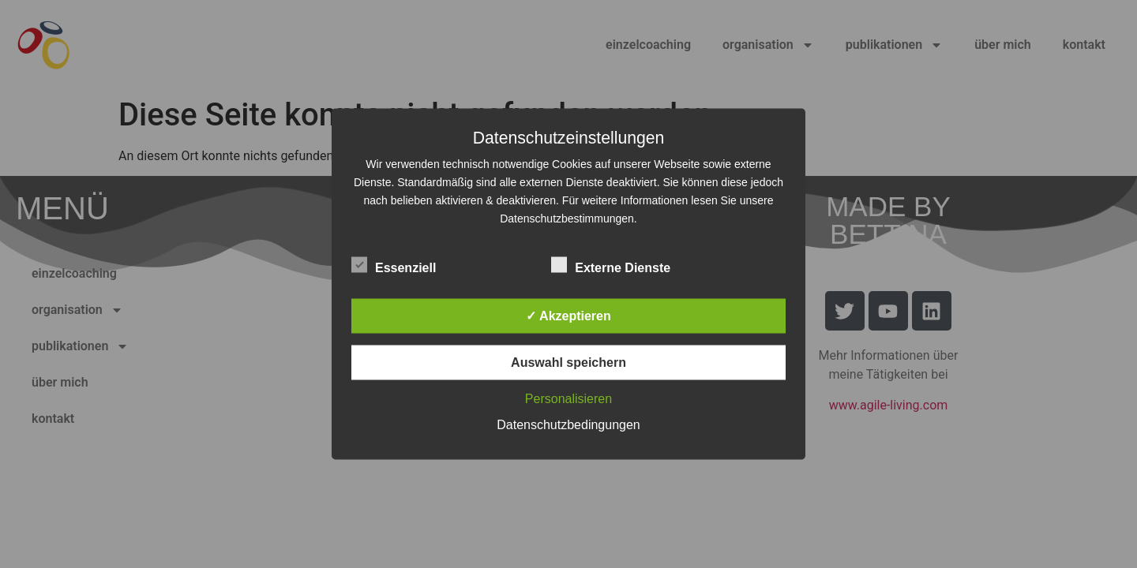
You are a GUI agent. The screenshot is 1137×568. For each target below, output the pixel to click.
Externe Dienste (610, 265)
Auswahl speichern (568, 362)
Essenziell (393, 265)
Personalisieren (568, 398)
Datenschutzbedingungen (568, 425)
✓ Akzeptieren (568, 316)
